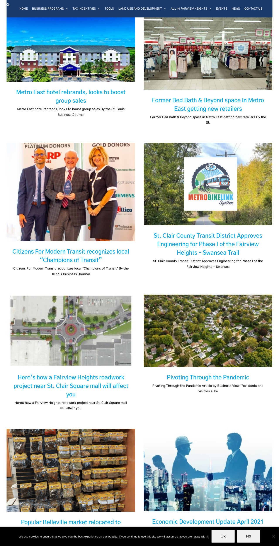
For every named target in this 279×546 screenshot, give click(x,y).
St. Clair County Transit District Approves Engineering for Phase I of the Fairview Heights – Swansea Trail (181, 245)
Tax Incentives (86, 8)
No (248, 536)
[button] (8, 4)
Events (221, 8)
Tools (109, 8)
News (236, 8)
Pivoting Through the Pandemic (217, 348)
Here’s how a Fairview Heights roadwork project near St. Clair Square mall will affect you (88, 357)
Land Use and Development (142, 8)
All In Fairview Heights (191, 8)
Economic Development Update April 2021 (199, 494)
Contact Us (253, 8)
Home (23, 8)
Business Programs (50, 8)
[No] (273, 536)
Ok (223, 536)
